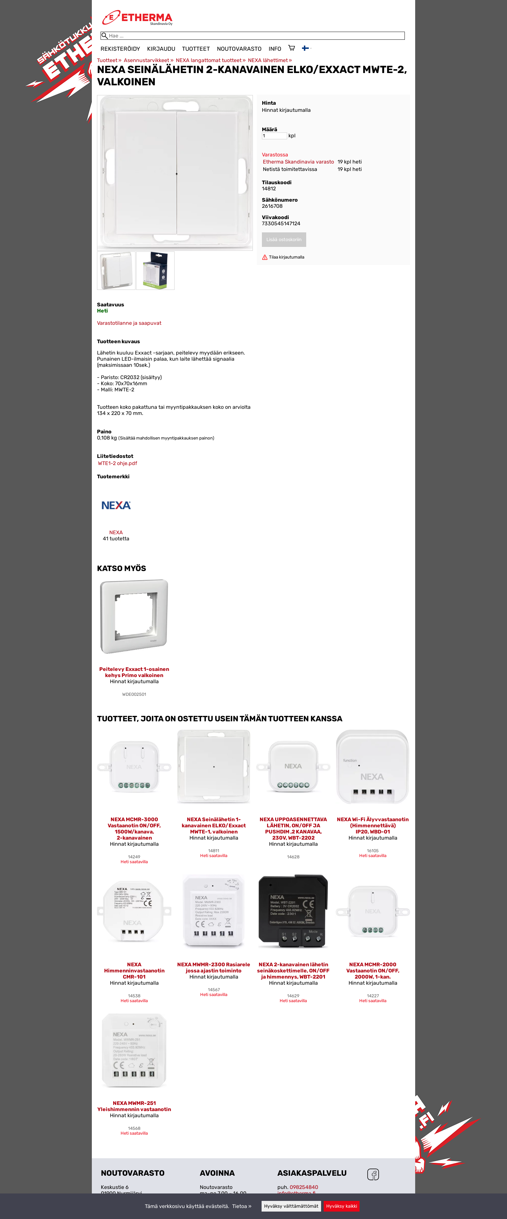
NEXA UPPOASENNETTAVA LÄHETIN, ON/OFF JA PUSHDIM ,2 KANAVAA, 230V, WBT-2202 (293, 828)
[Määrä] (274, 135)
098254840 (304, 1187)
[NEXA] (116, 519)
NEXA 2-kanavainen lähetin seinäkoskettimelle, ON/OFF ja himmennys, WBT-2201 (293, 970)
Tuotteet (196, 49)
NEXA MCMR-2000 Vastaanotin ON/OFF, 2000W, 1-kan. (372, 970)
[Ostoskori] (291, 48)
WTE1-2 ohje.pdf (117, 463)
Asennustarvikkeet (148, 60)
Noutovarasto (239, 49)
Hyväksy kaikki (341, 1206)
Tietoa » (242, 1206)
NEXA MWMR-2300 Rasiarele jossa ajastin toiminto (213, 967)
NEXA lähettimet (270, 60)
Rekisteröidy (120, 49)
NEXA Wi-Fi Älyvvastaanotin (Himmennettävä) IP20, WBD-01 (373, 825)
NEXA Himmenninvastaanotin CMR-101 (134, 970)
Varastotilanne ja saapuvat (129, 323)
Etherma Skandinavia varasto (298, 162)
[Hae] (253, 36)
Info (275, 49)
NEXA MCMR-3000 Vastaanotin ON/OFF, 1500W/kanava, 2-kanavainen (134, 828)
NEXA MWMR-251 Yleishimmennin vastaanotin (134, 1106)
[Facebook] (373, 1175)
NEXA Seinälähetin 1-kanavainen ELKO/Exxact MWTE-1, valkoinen (214, 825)
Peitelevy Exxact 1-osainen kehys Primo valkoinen (134, 672)
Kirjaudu (161, 49)
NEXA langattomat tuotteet (211, 60)
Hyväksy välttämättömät (291, 1206)
